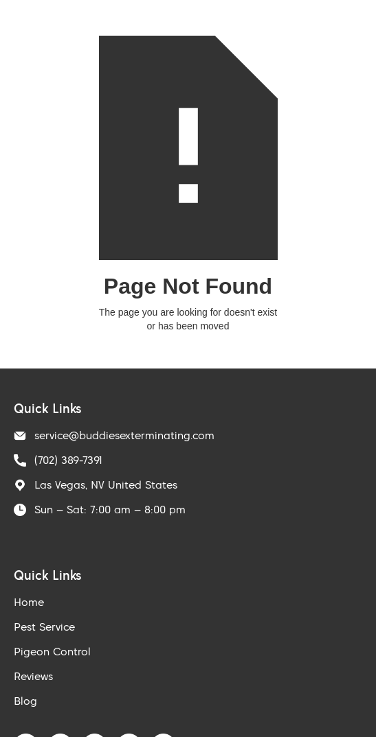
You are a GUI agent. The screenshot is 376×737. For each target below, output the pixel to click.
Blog (25, 700)
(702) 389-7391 (68, 460)
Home (29, 602)
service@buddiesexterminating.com (124, 435)
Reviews (33, 676)
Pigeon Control (52, 651)
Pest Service (44, 626)
